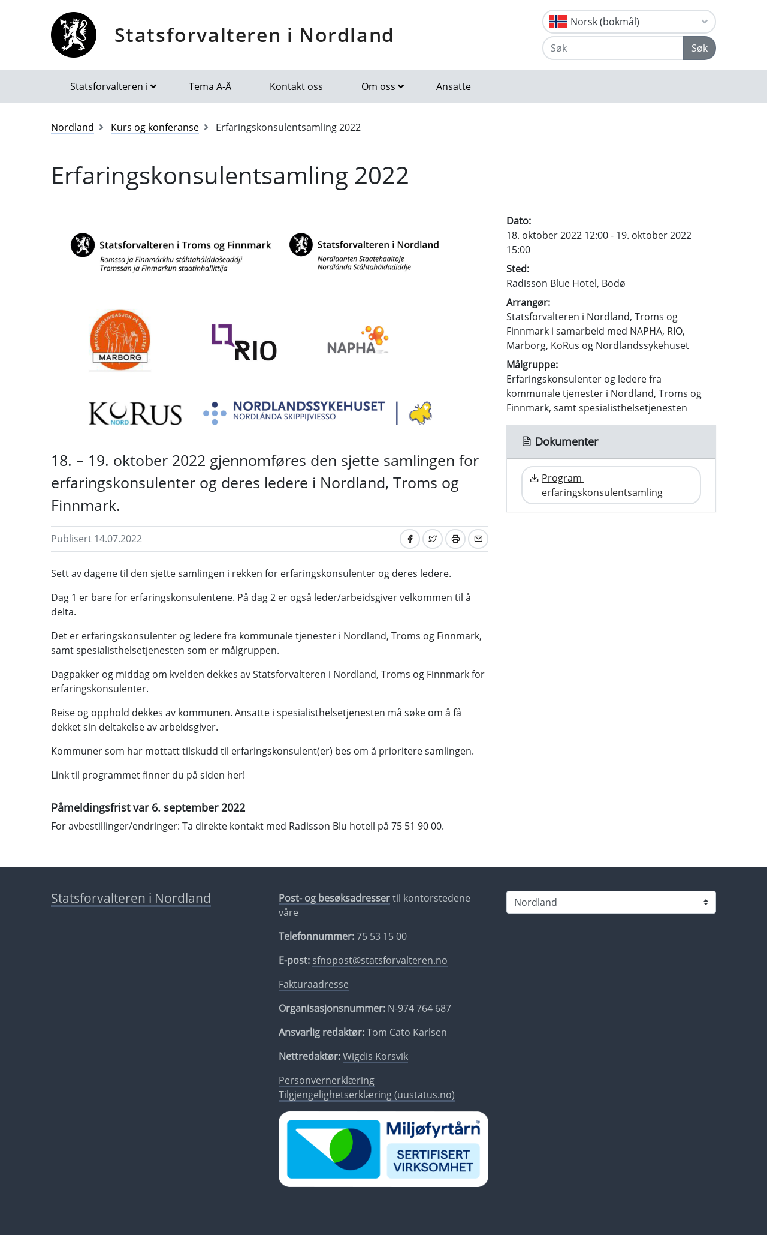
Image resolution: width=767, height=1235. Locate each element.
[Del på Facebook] (410, 539)
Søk (699, 48)
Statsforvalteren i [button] (109, 86)
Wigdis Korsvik (375, 1056)
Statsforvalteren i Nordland (254, 34)
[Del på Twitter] (432, 539)
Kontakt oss (296, 86)
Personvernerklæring (327, 1080)
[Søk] (613, 48)
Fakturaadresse (314, 984)
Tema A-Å (210, 86)
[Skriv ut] (455, 539)
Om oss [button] (378, 86)
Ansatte (453, 86)
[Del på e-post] (478, 539)
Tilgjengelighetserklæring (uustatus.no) (367, 1094)
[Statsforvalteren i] (611, 902)
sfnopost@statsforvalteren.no (380, 960)
